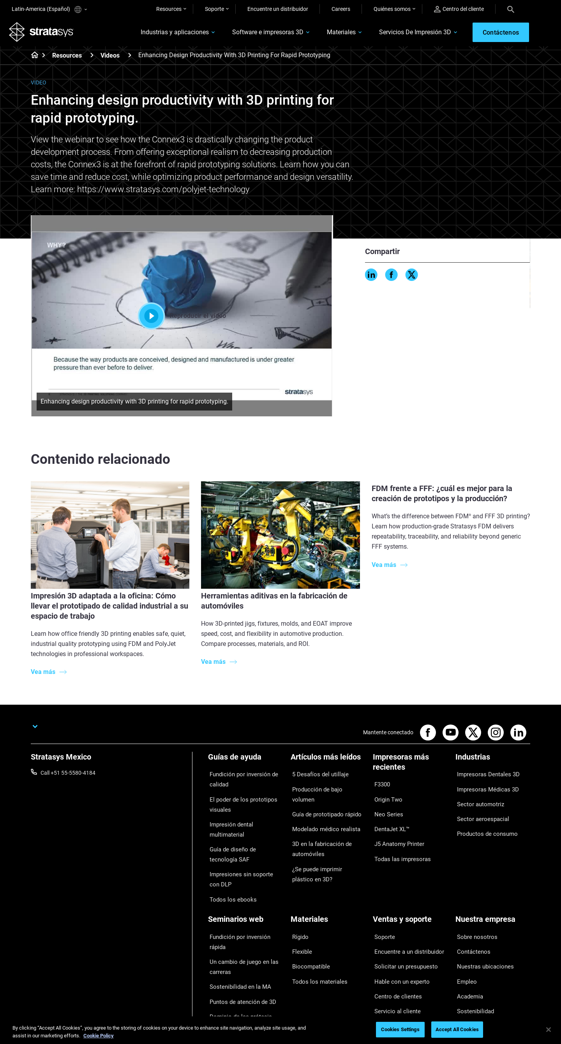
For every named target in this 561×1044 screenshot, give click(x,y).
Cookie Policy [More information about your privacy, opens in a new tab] (98, 1036)
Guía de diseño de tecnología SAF (242, 834)
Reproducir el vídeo (182, 318)
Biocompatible (308, 929)
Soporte (214, 9)
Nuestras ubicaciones (481, 929)
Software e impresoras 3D (258, 33)
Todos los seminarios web (239, 984)
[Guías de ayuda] (245, 762)
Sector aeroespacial (479, 809)
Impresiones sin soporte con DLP (242, 856)
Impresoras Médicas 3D (483, 787)
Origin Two (386, 797)
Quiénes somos (392, 9)
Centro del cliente (459, 9)
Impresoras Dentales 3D (484, 775)
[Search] (510, 9)
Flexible (300, 918)
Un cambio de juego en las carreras (239, 923)
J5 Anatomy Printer (396, 831)
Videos (110, 58)
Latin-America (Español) (49, 9)
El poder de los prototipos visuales (238, 802)
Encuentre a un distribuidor (405, 918)
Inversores (468, 975)
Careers (341, 9)
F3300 (380, 785)
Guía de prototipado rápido (323, 798)
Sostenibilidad (472, 964)
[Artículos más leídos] (328, 762)
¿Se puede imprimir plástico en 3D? (327, 847)
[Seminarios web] (245, 894)
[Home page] (32, 58)
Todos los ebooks (229, 873)
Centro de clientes (394, 952)
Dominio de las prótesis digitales (236, 967)
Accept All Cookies (457, 1029)
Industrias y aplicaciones (165, 33)
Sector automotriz (477, 798)
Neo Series (385, 808)
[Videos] (129, 57)
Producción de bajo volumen (325, 787)
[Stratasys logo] (44, 33)
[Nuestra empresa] (492, 894)
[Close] (548, 1029)
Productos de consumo (483, 821)
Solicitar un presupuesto (402, 929)
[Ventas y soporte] (410, 894)
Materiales (332, 33)
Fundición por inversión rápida (244, 907)
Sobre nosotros (473, 907)
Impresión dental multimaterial (245, 818)
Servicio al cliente (393, 964)
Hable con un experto (398, 941)
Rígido (298, 907)
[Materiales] (328, 894)
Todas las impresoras (398, 842)
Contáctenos (471, 918)
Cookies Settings (400, 1029)
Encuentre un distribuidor (277, 9)
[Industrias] (492, 762)
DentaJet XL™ (389, 819)
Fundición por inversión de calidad (239, 780)
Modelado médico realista (322, 809)
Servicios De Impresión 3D (406, 33)
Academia (467, 952)
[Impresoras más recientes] (410, 767)
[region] (280, 1030)
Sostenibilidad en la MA (236, 940)
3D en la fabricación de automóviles (318, 826)
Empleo (464, 941)
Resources (169, 9)
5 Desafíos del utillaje (316, 775)
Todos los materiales (315, 941)
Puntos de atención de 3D (239, 951)
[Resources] (92, 57)
